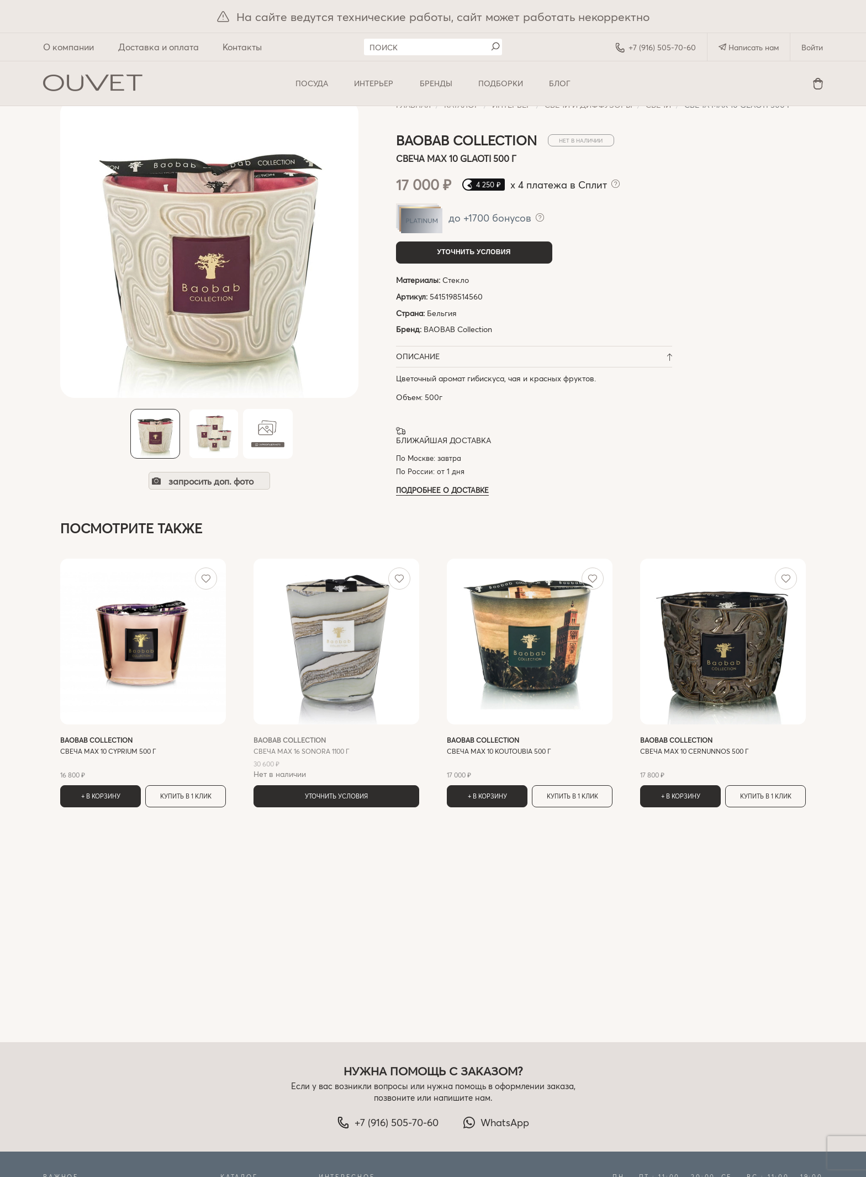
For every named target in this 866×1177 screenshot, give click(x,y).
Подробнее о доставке (442, 490)
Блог (560, 83)
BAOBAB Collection (458, 329)
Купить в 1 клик (186, 796)
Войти (812, 47)
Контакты (242, 46)
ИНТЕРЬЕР (373, 83)
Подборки (500, 83)
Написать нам (749, 47)
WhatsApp (496, 1122)
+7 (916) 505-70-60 (655, 47)
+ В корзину (100, 796)
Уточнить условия (473, 252)
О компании (68, 46)
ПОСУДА (311, 83)
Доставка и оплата (158, 46)
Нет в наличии (336, 757)
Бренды (436, 83)
